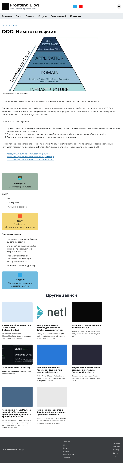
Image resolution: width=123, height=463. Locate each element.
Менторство (13, 203)
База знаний (58, 16)
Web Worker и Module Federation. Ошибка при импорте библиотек (19, 259)
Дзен (115, 453)
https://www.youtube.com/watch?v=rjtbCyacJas (29, 154)
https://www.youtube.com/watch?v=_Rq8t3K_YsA (30, 159)
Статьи (29, 16)
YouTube (116, 446)
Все (8, 199)
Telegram (117, 443)
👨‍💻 (20, 178)
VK (114, 456)
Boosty (116, 450)
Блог (19, 16)
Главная (7, 16)
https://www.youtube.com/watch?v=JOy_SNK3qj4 (30, 157)
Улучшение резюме (17, 207)
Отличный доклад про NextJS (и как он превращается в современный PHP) (21, 249)
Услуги (42, 16)
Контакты (76, 16)
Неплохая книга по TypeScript (21, 266)
